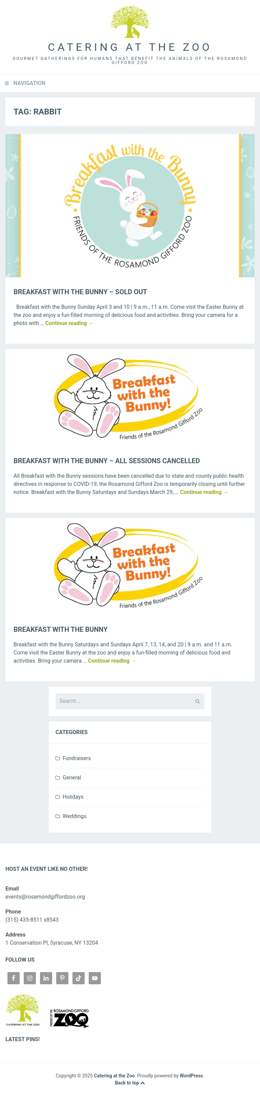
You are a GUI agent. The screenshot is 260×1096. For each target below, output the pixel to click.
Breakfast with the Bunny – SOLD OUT (80, 292)
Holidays (73, 797)
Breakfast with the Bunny (61, 629)
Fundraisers (77, 758)
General (72, 777)
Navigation (29, 83)
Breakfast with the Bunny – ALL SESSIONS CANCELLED (107, 461)
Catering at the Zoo (130, 47)
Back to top (130, 1083)
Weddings (74, 816)
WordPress (191, 1075)
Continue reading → (69, 323)
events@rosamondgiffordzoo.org (45, 897)
